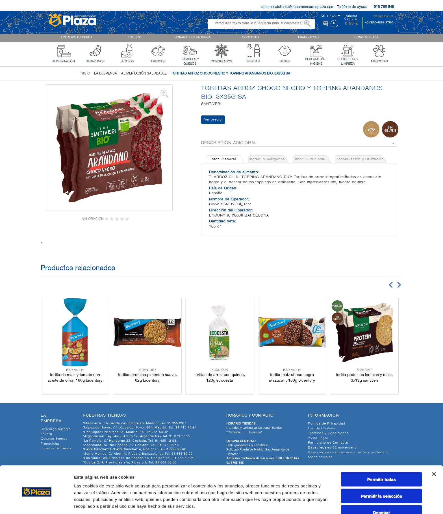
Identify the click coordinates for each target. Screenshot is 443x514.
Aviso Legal (318, 438)
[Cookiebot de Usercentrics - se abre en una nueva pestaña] (36, 503)
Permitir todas (381, 457)
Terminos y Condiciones (328, 433)
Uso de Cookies (321, 428)
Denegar (381, 490)
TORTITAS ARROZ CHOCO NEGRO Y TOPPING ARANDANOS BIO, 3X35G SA (230, 73)
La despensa (105, 73)
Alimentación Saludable (144, 73)
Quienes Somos (54, 439)
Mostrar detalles (305, 502)
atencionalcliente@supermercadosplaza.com (297, 7)
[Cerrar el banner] (434, 452)
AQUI (245, 432)
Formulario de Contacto (328, 443)
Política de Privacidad (326, 423)
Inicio (85, 73)
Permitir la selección (381, 474)
